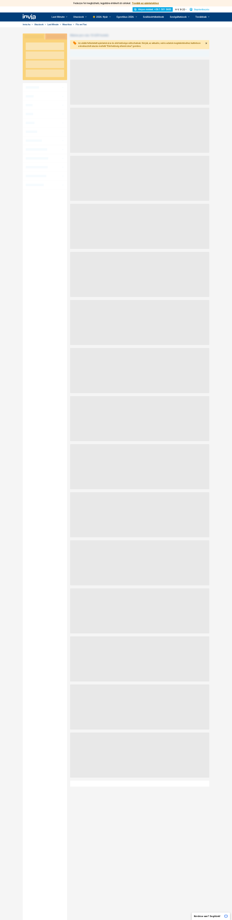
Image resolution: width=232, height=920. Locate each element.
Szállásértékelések (153, 16)
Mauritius (67, 24)
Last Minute (53, 24)
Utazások (39, 24)
